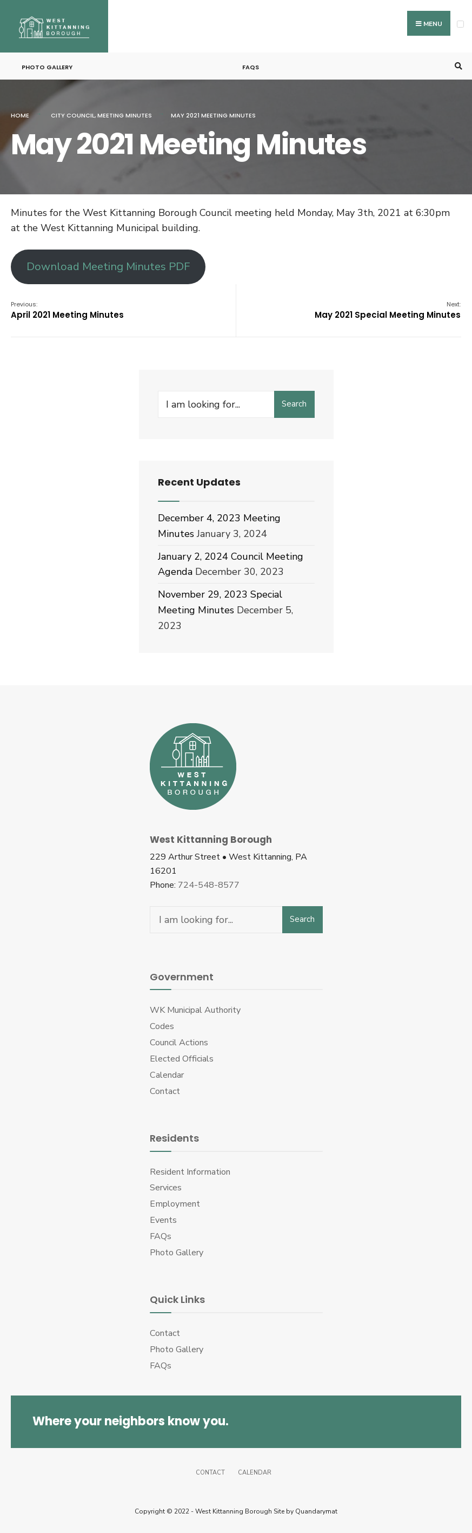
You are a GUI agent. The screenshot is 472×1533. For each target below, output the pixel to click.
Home (20, 115)
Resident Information (190, 1172)
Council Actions (179, 1043)
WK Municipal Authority (195, 1010)
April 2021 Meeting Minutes (67, 310)
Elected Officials (182, 1059)
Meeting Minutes (124, 115)
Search (294, 403)
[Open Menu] (460, 24)
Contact (165, 1091)
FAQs (250, 67)
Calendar (167, 1075)
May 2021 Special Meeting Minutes (388, 310)
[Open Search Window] (457, 66)
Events (163, 1220)
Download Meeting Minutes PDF (108, 266)
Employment (175, 1204)
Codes (162, 1026)
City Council (73, 115)
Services (166, 1188)
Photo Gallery (47, 67)
